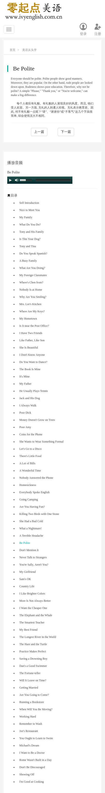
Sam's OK (25, 579)
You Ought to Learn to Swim (36, 738)
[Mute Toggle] (17, 180)
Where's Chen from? (31, 282)
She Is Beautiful (28, 347)
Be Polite (24, 543)
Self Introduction (29, 203)
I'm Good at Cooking (31, 781)
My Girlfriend (27, 572)
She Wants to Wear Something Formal (41, 441)
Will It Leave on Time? (32, 680)
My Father (25, 383)
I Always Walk (27, 405)
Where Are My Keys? (32, 311)
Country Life (26, 586)
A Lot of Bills (27, 463)
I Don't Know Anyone (32, 354)
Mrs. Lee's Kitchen (30, 304)
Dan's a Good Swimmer (33, 666)
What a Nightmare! (30, 528)
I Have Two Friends (30, 333)
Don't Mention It (29, 550)
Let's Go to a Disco (30, 449)
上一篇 (39, 132)
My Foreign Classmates (33, 275)
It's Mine (24, 376)
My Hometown (28, 318)
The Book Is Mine (30, 369)
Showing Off (26, 774)
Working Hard (27, 716)
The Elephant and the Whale (35, 615)
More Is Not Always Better (35, 600)
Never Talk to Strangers (33, 557)
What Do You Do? (30, 224)
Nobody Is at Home (30, 289)
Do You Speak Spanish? (33, 253)
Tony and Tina (27, 246)
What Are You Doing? (32, 268)
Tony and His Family (31, 231)
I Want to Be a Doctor (32, 752)
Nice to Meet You (29, 210)
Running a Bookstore (31, 702)
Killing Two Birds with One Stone (39, 514)
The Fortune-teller (30, 673)
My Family (25, 217)
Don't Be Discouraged (32, 767)
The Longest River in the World (37, 637)
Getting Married (28, 687)
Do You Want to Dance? (33, 362)
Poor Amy (25, 427)
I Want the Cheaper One (33, 608)
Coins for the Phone (30, 434)
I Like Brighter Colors (32, 593)
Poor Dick (25, 412)
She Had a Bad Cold (31, 521)
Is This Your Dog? (30, 239)
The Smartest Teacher (31, 622)
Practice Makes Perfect (32, 651)
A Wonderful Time (30, 470)
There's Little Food (30, 456)
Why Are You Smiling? (32, 297)
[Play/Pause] (10, 180)
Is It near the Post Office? (34, 326)
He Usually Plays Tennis (33, 391)
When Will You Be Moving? (35, 709)
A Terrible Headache (31, 535)
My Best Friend (28, 629)
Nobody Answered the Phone (36, 477)
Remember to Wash (30, 723)
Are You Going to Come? (34, 695)
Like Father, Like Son (32, 340)
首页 (12, 50)
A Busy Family (28, 260)
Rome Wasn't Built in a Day (35, 760)
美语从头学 (29, 50)
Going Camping (28, 499)
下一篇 (66, 132)
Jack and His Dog (29, 398)
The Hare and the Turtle (33, 644)
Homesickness (27, 485)
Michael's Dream (29, 745)
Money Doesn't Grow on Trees (37, 420)
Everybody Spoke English (34, 492)
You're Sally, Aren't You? (33, 564)
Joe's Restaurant (28, 731)
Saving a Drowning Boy (33, 658)
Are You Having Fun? (32, 506)
